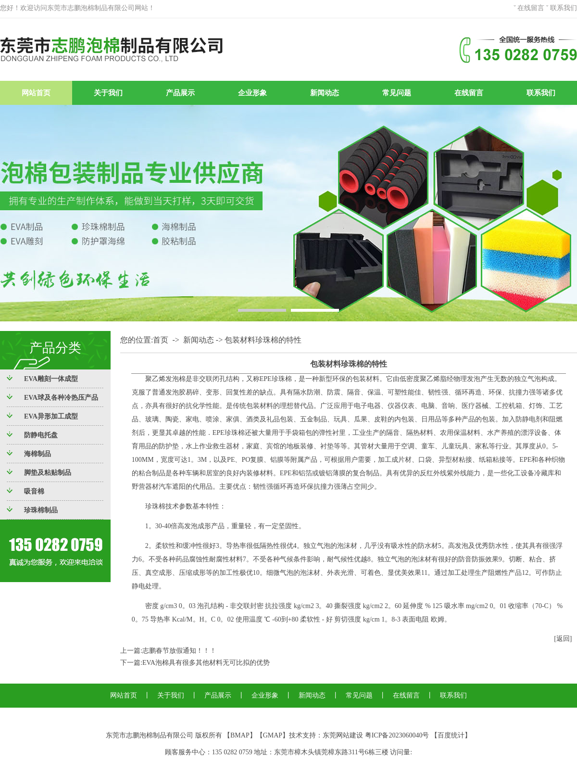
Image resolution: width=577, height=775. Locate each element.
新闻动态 (324, 93)
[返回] (563, 638)
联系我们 (563, 8)
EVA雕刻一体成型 (51, 378)
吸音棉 (34, 491)
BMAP (240, 735)
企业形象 (252, 93)
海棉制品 (37, 453)
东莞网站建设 (343, 735)
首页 (160, 340)
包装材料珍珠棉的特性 (263, 340)
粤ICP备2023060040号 (397, 735)
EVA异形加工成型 (51, 416)
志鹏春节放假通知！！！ (179, 650)
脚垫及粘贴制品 (47, 472)
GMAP (272, 735)
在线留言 (530, 8)
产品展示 (180, 93)
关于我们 (108, 93)
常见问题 (396, 93)
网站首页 (36, 93)
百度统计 (451, 735)
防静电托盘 (41, 435)
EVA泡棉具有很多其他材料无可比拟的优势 (206, 662)
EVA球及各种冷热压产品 (61, 397)
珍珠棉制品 (41, 510)
